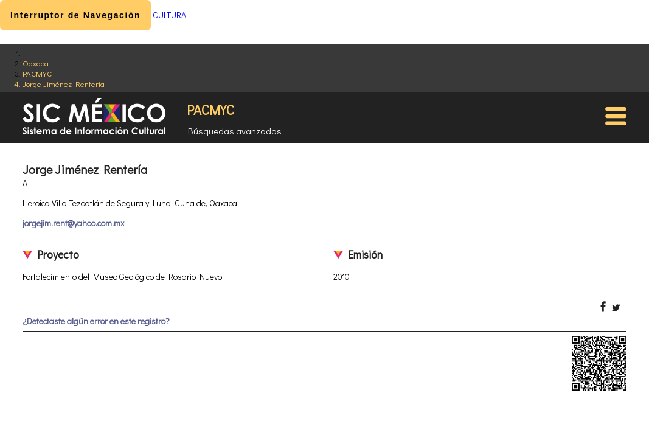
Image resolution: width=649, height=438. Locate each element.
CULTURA (169, 15)
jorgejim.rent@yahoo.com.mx (73, 223)
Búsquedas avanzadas (235, 131)
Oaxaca (36, 63)
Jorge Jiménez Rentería (64, 83)
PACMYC (37, 73)
